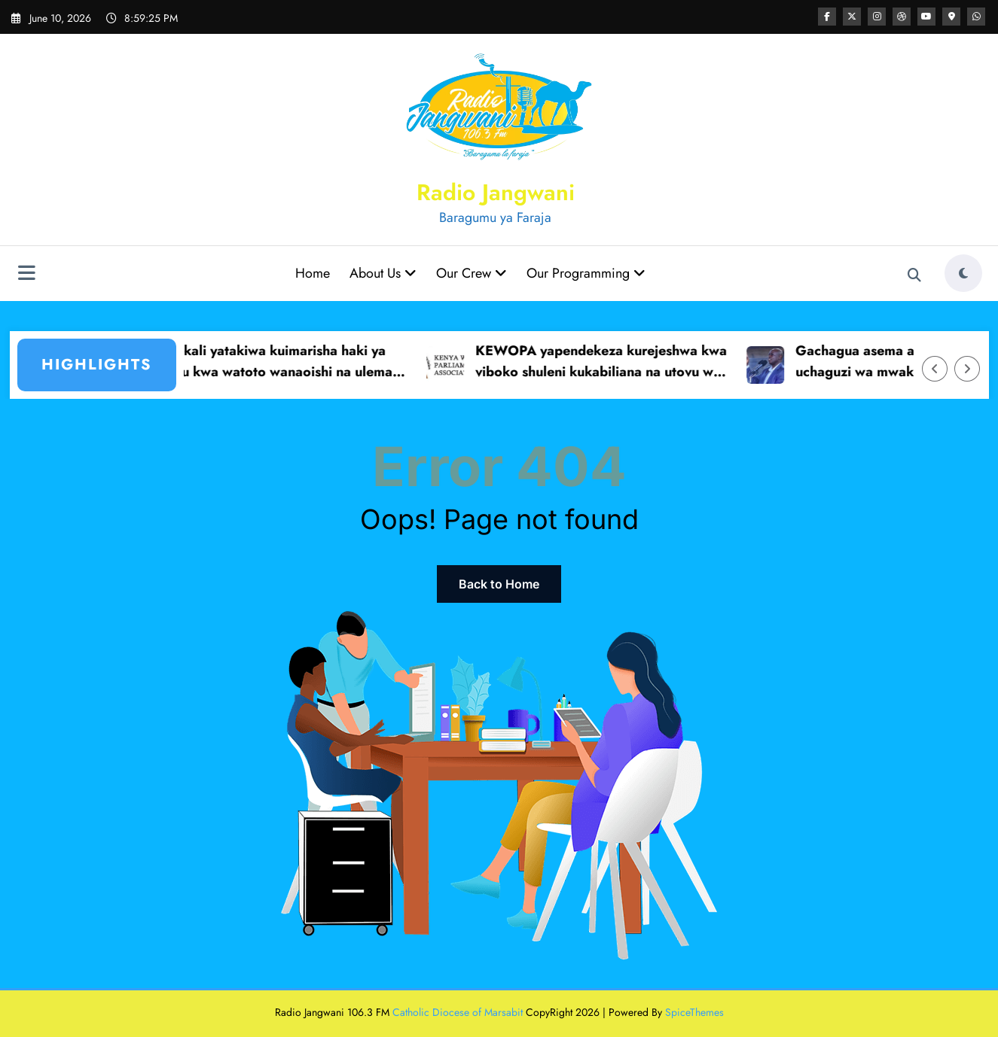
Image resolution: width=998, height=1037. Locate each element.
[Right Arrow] (967, 369)
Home (312, 273)
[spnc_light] (963, 273)
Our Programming (585, 273)
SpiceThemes (694, 1012)
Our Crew (471, 273)
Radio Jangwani (496, 192)
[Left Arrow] (935, 369)
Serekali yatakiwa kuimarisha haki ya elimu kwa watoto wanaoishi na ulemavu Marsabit (288, 363)
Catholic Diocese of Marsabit (457, 1012)
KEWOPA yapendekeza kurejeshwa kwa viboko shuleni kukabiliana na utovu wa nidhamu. (608, 363)
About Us (383, 273)
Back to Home (499, 583)
